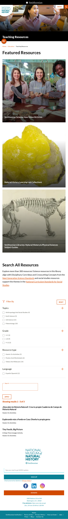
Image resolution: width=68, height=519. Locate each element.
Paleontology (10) (11, 323)
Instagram (42, 485)
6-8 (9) (7, 339)
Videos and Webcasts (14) (14, 362)
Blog (32, 516)
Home (4, 46)
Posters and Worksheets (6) (15, 358)
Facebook (25, 485)
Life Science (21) (10, 320)
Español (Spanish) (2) (12, 373)
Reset (61, 302)
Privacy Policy (26, 480)
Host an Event (52, 514)
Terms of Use (28, 514)
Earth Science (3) (11, 316)
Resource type (9, 350)
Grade (5, 331)
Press (26, 516)
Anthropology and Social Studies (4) (17, 312)
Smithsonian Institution (14, 514)
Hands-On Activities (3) (13, 354)
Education (11, 46)
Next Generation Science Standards (18, 278)
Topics (5, 308)
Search (66, 7)
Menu (59, 7)
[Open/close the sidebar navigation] (4, 41)
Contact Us (40, 516)
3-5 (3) (7, 335)
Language (7, 369)
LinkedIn (34, 485)
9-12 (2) (8, 342)
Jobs (60, 514)
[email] (34, 470)
